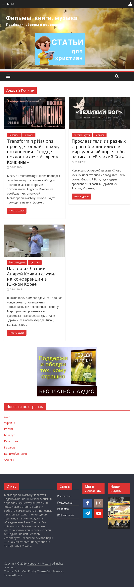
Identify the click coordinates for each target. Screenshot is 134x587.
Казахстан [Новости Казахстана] (11, 441)
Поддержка (64, 502)
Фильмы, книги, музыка (41, 18)
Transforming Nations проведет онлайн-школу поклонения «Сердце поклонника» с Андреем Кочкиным (33, 151)
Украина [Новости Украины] (9, 423)
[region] (67, 38)
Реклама (63, 509)
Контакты (63, 496)
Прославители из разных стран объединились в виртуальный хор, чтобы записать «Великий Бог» (99, 149)
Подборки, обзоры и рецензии (33, 25)
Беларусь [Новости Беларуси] (10, 435)
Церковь (28, 135)
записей (65, 515)
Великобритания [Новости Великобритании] (15, 453)
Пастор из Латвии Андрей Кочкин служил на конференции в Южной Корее (32, 276)
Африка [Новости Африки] (9, 460)
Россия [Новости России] (9, 429)
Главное (14, 135)
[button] (11, 4)
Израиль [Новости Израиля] (10, 447)
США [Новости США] (7, 416)
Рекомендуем (82, 135)
